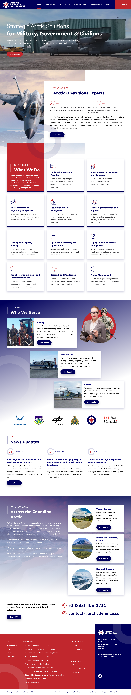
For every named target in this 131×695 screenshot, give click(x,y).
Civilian (75, 653)
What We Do (65, 5)
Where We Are (96, 5)
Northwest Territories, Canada (107, 539)
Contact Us (122, 5)
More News (14, 483)
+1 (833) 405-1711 (84, 605)
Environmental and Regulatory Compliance (21, 209)
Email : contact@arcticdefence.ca (109, 654)
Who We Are (50, 5)
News (9, 649)
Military (75, 646)
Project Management (101, 275)
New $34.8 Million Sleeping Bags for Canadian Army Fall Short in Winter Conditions (65, 462)
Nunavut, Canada (105, 569)
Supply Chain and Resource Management (104, 244)
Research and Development (63, 275)
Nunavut (76, 672)
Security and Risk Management (59, 209)
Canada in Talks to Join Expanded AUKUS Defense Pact (104, 461)
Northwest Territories (81, 669)
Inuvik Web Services (90, 692)
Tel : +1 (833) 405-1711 (106, 657)
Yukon (75, 665)
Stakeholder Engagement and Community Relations (25, 276)
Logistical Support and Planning (61, 173)
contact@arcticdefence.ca (91, 613)
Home (38, 5)
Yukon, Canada (103, 509)
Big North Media (71, 692)
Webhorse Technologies (116, 692)
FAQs (108, 5)
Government (77, 649)
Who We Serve (80, 5)
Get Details (44, 343)
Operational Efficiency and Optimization (63, 244)
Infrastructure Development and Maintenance (104, 173)
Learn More (57, 135)
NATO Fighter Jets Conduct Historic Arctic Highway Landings (24, 461)
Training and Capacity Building (21, 244)
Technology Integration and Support (104, 209)
